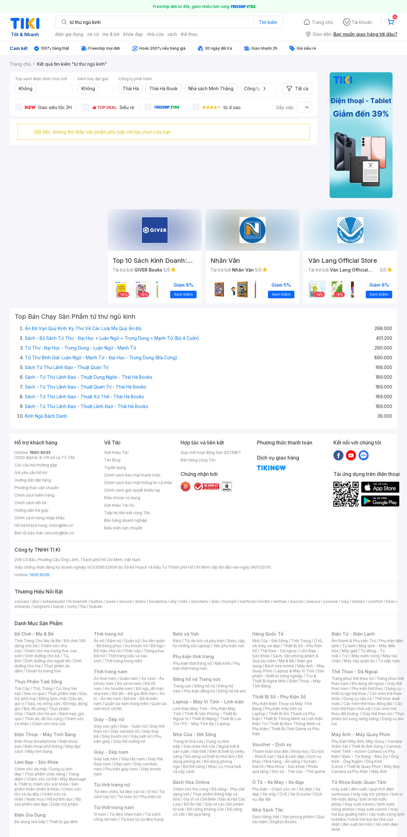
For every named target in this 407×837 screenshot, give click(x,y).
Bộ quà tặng (199, 814)
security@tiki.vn (59, 533)
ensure (125, 601)
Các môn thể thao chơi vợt (367, 706)
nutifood (247, 601)
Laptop (223, 723)
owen (111, 601)
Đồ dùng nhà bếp (30, 821)
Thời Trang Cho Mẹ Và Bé (37, 640)
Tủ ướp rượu (389, 660)
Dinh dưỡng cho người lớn (47, 660)
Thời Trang (301, 640)
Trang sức (182, 686)
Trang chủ (322, 22)
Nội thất (199, 751)
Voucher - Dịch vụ (271, 744)
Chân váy (132, 650)
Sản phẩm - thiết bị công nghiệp (288, 673)
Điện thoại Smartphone (35, 741)
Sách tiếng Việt (265, 816)
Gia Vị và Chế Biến (199, 799)
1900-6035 (40, 452)
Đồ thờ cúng (194, 766)
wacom (297, 601)
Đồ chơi (70, 640)
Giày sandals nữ (124, 731)
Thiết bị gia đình (63, 821)
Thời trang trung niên (123, 660)
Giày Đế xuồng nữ (129, 741)
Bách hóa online (279, 666)
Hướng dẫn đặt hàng (32, 480)
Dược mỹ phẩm (64, 804)
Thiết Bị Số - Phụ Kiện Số (279, 696)
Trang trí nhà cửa (188, 741)
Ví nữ (151, 791)
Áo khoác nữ (136, 645)
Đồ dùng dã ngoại (368, 683)
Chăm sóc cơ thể (41, 779)
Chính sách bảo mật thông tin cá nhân (138, 482)
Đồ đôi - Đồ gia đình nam (134, 693)
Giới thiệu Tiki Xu (119, 505)
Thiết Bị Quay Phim (363, 766)
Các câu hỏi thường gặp (35, 465)
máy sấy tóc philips (370, 794)
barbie (97, 601)
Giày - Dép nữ (109, 719)
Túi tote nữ (127, 796)
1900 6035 (39, 574)
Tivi (345, 655)
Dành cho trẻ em (41, 713)
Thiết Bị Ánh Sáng (367, 746)
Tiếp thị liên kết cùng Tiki (127, 512)
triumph (230, 601)
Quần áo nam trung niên (126, 703)
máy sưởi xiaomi (372, 809)
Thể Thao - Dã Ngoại (355, 671)
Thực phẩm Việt (61, 693)
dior (35, 601)
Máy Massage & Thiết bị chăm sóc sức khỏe (50, 781)
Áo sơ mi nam (129, 683)
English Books (283, 821)
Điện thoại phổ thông (43, 746)
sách (172, 34)
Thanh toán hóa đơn (270, 751)
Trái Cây (22, 688)
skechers (199, 601)
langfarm (42, 606)
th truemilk (77, 601)
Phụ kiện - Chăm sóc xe (274, 789)
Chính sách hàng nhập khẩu (39, 517)
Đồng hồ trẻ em (232, 691)
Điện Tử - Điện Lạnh (353, 633)
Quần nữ (131, 640)
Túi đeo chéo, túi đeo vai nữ (119, 791)
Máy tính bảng (39, 751)
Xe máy (269, 794)
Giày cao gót (105, 726)
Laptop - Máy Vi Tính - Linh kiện (208, 701)
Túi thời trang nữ (112, 784)
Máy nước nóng (366, 655)
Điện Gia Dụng (30, 815)
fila (83, 606)
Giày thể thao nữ (377, 713)
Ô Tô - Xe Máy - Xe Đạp (278, 782)
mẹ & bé (111, 34)
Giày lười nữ (141, 736)
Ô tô (283, 794)
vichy (72, 606)
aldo (215, 601)
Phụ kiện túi (150, 796)
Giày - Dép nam (111, 752)
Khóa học (300, 751)
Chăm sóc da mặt (30, 769)
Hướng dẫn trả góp (31, 510)
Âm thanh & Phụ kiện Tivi (354, 640)
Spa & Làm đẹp (290, 756)
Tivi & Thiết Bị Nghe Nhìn (284, 678)
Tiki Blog (112, 460)
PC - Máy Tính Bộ (198, 723)
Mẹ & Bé (286, 660)
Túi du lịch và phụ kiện (204, 640)
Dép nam (122, 764)
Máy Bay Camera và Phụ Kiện (366, 769)
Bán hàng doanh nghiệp (125, 520)
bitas (390, 601)
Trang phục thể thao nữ (352, 678)
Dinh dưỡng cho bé (42, 655)
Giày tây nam (133, 759)
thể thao (189, 34)
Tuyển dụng (115, 467)
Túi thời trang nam (114, 807)
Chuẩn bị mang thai (43, 671)
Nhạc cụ (215, 766)
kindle (264, 601)
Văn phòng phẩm (298, 816)
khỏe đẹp (133, 34)
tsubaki (96, 606)
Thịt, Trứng (43, 688)
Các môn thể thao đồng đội (367, 703)
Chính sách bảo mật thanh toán (132, 475)
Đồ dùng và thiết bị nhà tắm (210, 756)
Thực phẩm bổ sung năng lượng (368, 716)
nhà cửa (155, 34)
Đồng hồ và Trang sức (197, 679)
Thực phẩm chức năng (45, 774)
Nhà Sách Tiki (267, 809)
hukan (58, 606)
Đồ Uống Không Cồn (205, 809)
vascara (21, 601)
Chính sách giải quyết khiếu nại (132, 490)
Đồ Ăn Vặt (193, 804)
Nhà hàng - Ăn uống (282, 761)
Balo (177, 640)
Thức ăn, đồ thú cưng (43, 718)
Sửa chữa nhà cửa (199, 746)
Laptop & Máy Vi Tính (294, 671)
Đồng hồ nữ (204, 686)
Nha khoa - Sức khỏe (286, 766)
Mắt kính (222, 663)
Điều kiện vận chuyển (123, 528)
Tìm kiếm (268, 22)
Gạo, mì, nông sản (43, 703)
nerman (280, 601)
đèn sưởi (358, 789)
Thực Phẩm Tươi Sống (38, 681)
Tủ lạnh (349, 645)
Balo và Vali (186, 633)
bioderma (158, 601)
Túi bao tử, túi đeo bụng (142, 819)
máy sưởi (340, 789)
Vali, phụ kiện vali (228, 645)
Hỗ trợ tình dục (60, 799)
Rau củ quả (34, 693)
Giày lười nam (106, 759)
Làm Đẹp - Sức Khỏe (36, 762)
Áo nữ (99, 640)
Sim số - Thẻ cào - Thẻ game (298, 771)
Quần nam (129, 678)
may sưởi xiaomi (359, 804)
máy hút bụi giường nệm (365, 812)
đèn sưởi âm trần (357, 824)
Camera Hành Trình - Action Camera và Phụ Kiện (366, 751)
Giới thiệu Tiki (116, 452)
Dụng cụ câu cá (357, 698)
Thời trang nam (110, 671)
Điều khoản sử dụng (122, 497)
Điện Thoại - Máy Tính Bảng (45, 734)
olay (345, 601)
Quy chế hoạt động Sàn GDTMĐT (211, 452)
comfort (375, 601)
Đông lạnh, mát (52, 698)
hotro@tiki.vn (61, 525)
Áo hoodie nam (119, 688)
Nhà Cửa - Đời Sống (194, 734)
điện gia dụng (69, 34)
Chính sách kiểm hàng (34, 495)
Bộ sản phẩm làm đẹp (47, 802)
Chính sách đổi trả (30, 502)
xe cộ (93, 34)
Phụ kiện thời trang (193, 656)
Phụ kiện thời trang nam (206, 666)
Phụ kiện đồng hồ (199, 691)
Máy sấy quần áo (359, 660)
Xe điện (305, 789)
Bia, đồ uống (35, 708)
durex (140, 601)
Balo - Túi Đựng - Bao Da (365, 756)
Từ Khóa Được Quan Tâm (359, 782)
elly (173, 601)
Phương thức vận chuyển (36, 487)
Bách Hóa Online (191, 782)
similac (358, 601)
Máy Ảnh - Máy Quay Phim (361, 734)
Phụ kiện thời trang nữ (192, 663)
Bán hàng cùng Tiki (198, 460)
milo (184, 601)
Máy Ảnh (379, 771)
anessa (313, 601)
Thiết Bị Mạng (204, 718)
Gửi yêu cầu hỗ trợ (30, 472)
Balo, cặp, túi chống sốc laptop (209, 643)
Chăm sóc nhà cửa (48, 723)
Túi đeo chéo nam (125, 814)
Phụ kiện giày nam (121, 769)
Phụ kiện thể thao (367, 688)
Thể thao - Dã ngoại (278, 650)
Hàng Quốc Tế (267, 633)
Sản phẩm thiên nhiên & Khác (46, 786)
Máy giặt (349, 650)
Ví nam (100, 814)
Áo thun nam (105, 678)
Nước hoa (35, 799)
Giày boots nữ (114, 736)
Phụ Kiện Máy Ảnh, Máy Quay (358, 741)
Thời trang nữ (108, 633)
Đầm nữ (114, 640)
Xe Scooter (300, 794)
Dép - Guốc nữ (133, 726)
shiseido (22, 606)
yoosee (330, 601)
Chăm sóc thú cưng (190, 789)
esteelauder (53, 601)
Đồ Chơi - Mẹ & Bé (34, 633)
